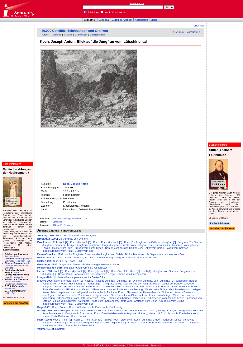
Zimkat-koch (111, 319)
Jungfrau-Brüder (151, 319)
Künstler (45, 35)
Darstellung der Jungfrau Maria (142, 283)
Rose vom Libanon (104, 289)
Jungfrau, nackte (112, 283)
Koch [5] (86, 242)
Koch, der (61, 235)
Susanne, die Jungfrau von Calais (104, 254)
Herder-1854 (44, 271)
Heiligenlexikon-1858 (50, 267)
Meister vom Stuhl (62, 247)
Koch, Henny (157, 310)
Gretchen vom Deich (145, 300)
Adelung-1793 (45, 235)
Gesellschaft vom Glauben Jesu (129, 295)
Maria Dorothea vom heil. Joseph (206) (86, 267)
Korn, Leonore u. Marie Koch (132, 310)
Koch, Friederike (181, 313)
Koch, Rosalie (105, 310)
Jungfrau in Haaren (186, 280)
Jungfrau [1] (186, 271)
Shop (153, 19)
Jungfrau (94, 245)
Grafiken (68, 35)
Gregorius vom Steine (171, 300)
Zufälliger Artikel (122, 19)
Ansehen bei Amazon (222, 228)
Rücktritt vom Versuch (78, 289)
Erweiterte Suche (137, 3)
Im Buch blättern (219, 223)
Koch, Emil (76, 261)
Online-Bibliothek (18, 9)
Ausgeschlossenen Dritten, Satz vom (136, 257)
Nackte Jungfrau (105, 280)
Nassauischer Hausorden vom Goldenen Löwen (154, 292)
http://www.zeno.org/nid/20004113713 (69, 218)
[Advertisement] (225, 8)
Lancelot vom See (174, 254)
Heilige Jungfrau (110, 245)
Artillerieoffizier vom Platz (71, 298)
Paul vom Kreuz (116, 292)
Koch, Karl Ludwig (112, 307)
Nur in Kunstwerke (113, 12)
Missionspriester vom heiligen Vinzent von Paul (78, 292)
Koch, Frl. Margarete (178, 310)
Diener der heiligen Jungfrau (71, 245)
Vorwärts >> (193, 31)
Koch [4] (106, 242)
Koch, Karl (94, 307)
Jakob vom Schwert (177, 247)
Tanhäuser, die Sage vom (147, 254)
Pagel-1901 (44, 307)
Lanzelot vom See (133, 286)
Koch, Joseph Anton (75, 183)
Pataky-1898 (44, 310)
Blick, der (91, 235)
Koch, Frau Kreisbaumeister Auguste (115, 313)
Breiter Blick (65, 274)
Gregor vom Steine (69, 264)
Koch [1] (93, 271)
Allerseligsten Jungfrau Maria (120, 322)
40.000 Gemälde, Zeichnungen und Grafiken (74, 31)
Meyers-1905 (45, 280)
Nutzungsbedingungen (116, 345)
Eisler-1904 (44, 257)
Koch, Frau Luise (82, 313)
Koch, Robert (59, 307)
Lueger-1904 (44, 277)
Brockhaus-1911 (47, 242)
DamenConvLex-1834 (50, 254)
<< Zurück (178, 31)
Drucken (199, 26)
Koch (96, 242)
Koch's (56, 319)
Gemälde (57, 35)
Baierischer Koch (130, 319)
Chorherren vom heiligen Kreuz (166, 298)
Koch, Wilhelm (77, 307)
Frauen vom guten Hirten (89, 247)
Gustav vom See (84, 250)
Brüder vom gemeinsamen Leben (101, 264)
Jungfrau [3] (169, 242)
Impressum (156, 345)
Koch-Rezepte (62, 310)
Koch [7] (63, 242)
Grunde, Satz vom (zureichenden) (93, 257)
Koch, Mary (64, 313)
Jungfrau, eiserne (52, 286)
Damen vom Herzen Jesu (131, 274)
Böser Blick (92, 286)
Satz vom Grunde (62, 257)
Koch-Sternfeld (119, 271)
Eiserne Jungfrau (74, 286)
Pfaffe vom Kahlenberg (130, 289)
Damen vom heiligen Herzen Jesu (124, 247)
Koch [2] (129, 242)
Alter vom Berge (154, 247)
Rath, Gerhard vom (53, 289)
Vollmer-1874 (45, 328)
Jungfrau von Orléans (148, 242)
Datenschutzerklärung (139, 345)
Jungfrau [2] (184, 242)
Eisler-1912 (44, 261)
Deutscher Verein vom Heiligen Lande (87, 295)
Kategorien (141, 19)
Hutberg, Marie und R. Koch (154, 313)
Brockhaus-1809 (47, 238)
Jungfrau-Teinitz (172, 319)
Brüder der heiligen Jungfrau (86, 322)
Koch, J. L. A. (60, 261)
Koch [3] (117, 242)
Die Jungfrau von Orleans (73, 238)
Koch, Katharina (60, 316)
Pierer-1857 (44, 319)
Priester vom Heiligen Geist (137, 245)
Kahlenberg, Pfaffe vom (118, 300)
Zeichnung (68, 225)
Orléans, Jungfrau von (145, 280)
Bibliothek (91, 12)
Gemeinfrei (57, 222)
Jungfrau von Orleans (165, 271)
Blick (128, 254)
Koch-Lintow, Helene (83, 310)
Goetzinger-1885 (47, 264)
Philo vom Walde (188, 286)
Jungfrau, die (76, 235)
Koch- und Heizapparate (68, 277)
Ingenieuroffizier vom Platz (57, 250)
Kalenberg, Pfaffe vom (90, 300)
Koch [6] (74, 242)
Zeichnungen (81, 35)
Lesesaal (104, 19)
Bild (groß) (57, 225)
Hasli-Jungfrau (77, 283)
